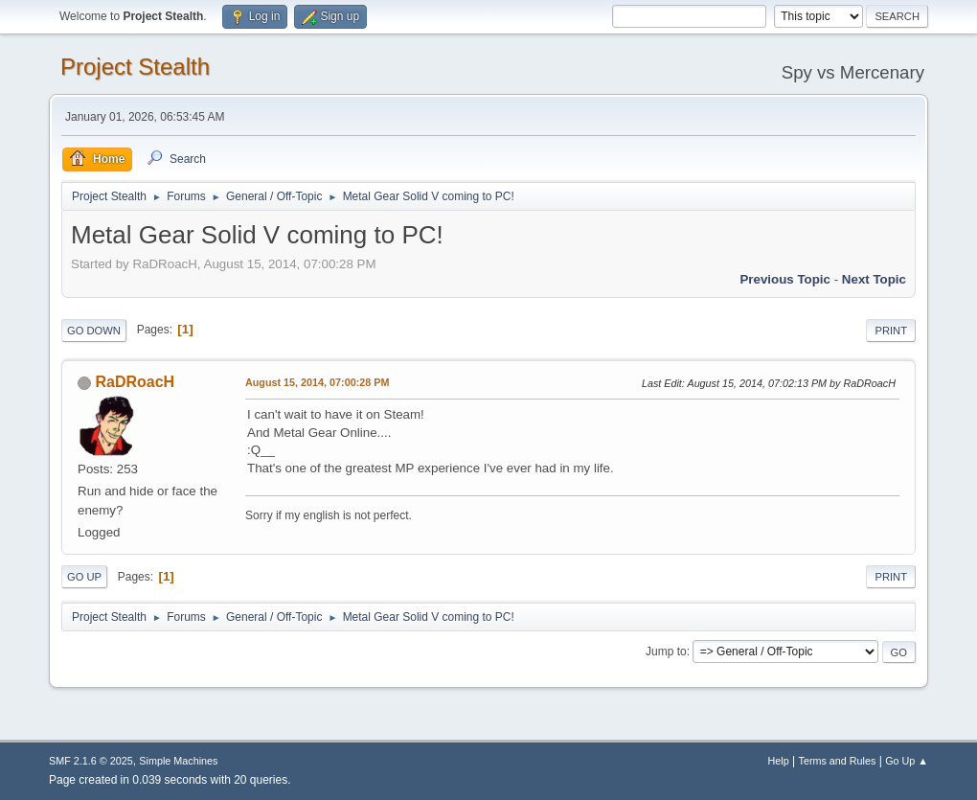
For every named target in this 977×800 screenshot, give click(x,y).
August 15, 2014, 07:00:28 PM (317, 382)
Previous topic (784, 279)
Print (891, 330)
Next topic (874, 279)
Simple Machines (178, 760)
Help (778, 760)
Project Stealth (135, 67)
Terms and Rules (837, 760)
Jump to (666, 651)
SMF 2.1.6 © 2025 (91, 760)
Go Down (94, 330)
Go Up (84, 577)
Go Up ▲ (906, 760)
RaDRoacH (134, 382)
